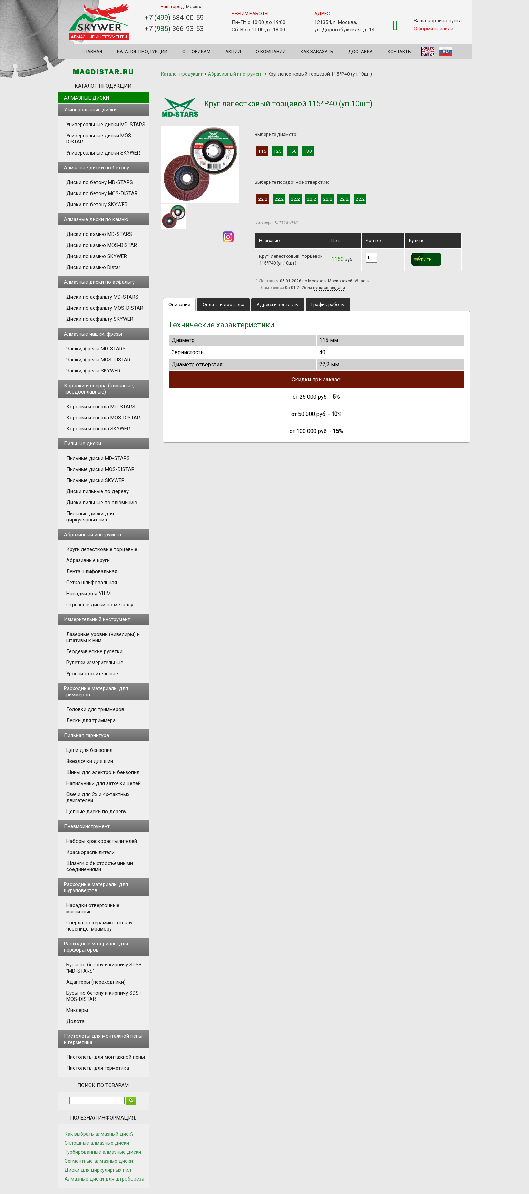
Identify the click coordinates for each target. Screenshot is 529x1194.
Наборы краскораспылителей (101, 841)
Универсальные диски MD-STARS (105, 124)
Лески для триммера (91, 720)
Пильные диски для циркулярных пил (90, 516)
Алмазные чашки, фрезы (93, 334)
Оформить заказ (433, 29)
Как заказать (317, 51)
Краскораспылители (90, 852)
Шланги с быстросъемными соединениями (99, 866)
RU (446, 51)
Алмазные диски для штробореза (104, 1179)
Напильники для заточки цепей (103, 783)
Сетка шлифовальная (91, 582)
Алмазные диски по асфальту (99, 282)
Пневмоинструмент (87, 826)
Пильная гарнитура (86, 735)
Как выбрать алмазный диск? (99, 1134)
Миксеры (77, 1010)
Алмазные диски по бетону (96, 168)
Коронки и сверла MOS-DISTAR (103, 418)
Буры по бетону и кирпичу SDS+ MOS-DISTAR (104, 996)
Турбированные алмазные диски (103, 1152)
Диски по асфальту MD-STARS (102, 297)
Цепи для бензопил (89, 750)
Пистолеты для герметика (97, 1068)
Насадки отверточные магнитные (92, 908)
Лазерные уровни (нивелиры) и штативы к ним (103, 637)
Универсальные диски (90, 110)
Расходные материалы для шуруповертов (96, 887)
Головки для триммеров (95, 709)
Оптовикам (196, 51)
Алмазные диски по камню (96, 219)
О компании (271, 51)
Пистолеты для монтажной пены (105, 1057)
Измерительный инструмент (97, 619)
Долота (75, 1021)
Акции (233, 51)
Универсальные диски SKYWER (103, 153)
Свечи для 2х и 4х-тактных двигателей (97, 797)
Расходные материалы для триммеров (96, 691)
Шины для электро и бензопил (102, 772)
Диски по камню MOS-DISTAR (101, 245)
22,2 (262, 199)
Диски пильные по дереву (97, 491)
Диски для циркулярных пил (98, 1170)
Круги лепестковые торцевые (101, 549)
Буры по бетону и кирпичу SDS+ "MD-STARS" (104, 968)
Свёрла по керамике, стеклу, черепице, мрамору (100, 925)
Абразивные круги (88, 560)
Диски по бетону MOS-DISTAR (102, 193)
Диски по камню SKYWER (96, 256)
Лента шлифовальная (91, 571)
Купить (424, 260)
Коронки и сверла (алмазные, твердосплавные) (99, 388)
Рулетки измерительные (94, 662)
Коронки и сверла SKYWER (98, 429)
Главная (92, 51)
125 (277, 151)
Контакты (400, 51)
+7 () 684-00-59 (174, 17)
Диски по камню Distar (93, 267)
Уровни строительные (92, 673)
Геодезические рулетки (94, 651)
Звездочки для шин (89, 761)
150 (292, 151)
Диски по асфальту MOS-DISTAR (104, 308)
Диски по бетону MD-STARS (99, 182)
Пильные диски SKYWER (95, 480)
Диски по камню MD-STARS (99, 234)
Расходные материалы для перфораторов (96, 947)
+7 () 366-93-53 (174, 28)
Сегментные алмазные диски (99, 1161)
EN (428, 51)
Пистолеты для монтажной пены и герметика (103, 1039)
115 (262, 151)
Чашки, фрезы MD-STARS (96, 349)
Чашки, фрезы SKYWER (93, 371)
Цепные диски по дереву (96, 811)
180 (308, 151)
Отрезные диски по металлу (99, 604)
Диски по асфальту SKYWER (99, 319)
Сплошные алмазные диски (97, 1143)
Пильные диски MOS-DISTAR (100, 469)
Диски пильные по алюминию (101, 502)
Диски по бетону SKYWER (97, 204)
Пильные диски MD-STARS (98, 458)
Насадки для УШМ (88, 593)
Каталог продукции (142, 51)
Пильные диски (82, 443)
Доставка (360, 51)
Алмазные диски (86, 98)
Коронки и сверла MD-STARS (100, 407)
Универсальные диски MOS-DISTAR (99, 138)
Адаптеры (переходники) (96, 982)
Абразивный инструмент (93, 534)
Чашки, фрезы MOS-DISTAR (98, 360)
